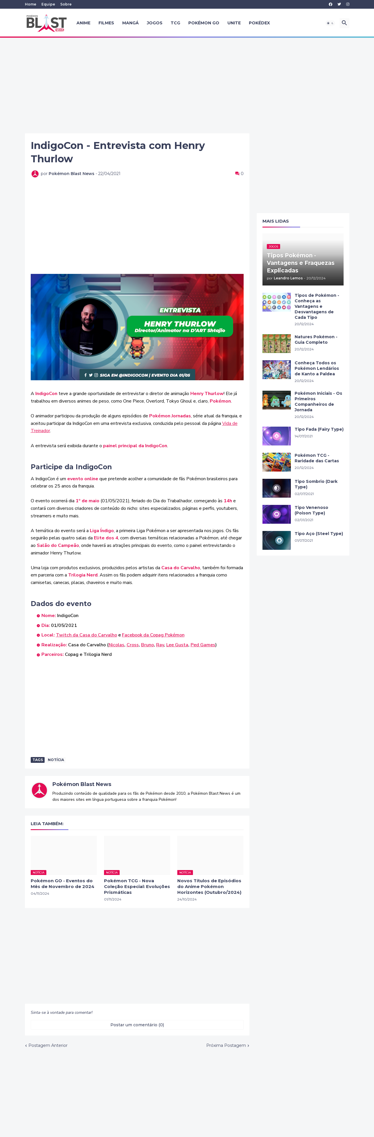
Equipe (48, 4)
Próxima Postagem (226, 1045)
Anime (83, 23)
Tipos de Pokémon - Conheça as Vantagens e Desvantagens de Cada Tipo (317, 306)
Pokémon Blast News (81, 784)
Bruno (147, 645)
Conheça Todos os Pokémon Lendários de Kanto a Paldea (317, 368)
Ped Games (203, 645)
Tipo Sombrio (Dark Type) (316, 484)
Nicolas (116, 645)
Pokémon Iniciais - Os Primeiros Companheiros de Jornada (318, 401)
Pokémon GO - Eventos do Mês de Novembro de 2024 (62, 883)
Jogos (155, 23)
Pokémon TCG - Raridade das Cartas (317, 458)
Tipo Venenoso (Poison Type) (311, 510)
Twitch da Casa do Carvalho (86, 635)
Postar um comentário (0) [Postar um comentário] (137, 1024)
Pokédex (259, 23)
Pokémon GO (203, 23)
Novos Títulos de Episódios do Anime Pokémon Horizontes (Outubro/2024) (209, 886)
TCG (175, 23)
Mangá (130, 23)
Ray (160, 645)
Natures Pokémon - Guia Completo (316, 339)
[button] (330, 23)
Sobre (66, 4)
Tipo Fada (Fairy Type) (319, 429)
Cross (133, 645)
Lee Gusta (177, 645)
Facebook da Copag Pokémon (153, 635)
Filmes (106, 23)
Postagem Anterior (47, 1045)
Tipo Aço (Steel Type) (319, 533)
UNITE (234, 23)
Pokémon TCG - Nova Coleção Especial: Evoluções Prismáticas (137, 886)
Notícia (56, 760)
